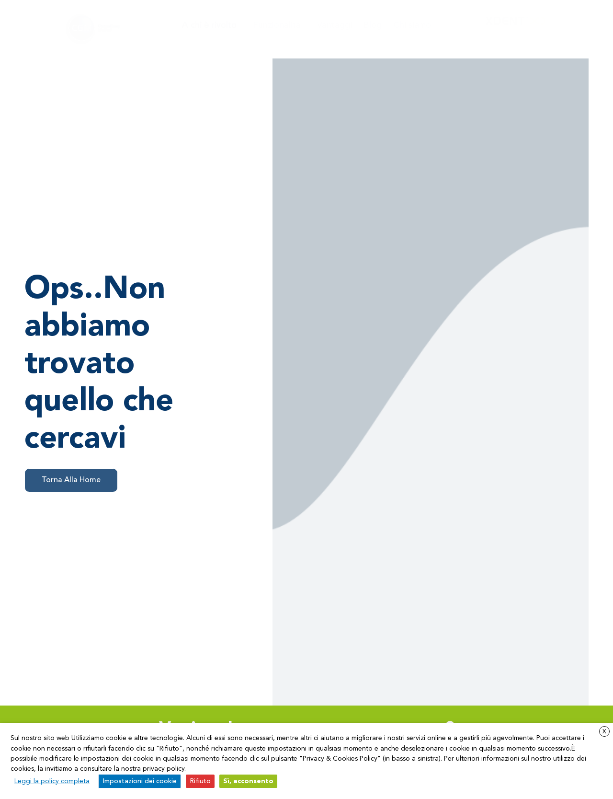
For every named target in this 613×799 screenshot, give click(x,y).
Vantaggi (334, 25)
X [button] (604, 732)
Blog (372, 25)
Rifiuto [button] (200, 781)
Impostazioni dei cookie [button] (139, 781)
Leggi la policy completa (52, 781)
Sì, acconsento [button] (248, 781)
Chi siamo (412, 25)
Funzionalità (279, 25)
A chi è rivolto (211, 25)
